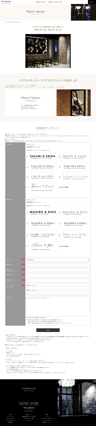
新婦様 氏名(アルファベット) (10, 280)
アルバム (47, 416)
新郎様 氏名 (9, 264)
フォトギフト (29, 420)
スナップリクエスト (47, 420)
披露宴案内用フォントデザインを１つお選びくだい (38, 205)
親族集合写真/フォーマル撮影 (28, 416)
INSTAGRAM (29, 411)
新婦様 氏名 (9, 275)
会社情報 (50, 2)
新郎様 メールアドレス (31, 285)
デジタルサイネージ (10, 420)
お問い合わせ (56, 2)
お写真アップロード (31, 144)
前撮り (47, 414)
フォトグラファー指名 (29, 418)
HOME (10, 414)
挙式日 (8, 259)
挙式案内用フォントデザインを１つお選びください (38, 150)
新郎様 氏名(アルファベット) (10, 270)
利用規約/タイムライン (47, 422)
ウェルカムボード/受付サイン (47, 418)
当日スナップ (29, 414)
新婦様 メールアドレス (31, 290)
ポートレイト (10, 416)
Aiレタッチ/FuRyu (10, 418)
